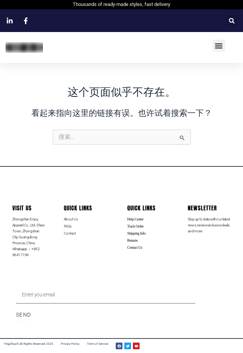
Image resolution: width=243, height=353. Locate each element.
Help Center (135, 219)
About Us (71, 219)
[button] (231, 20)
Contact (70, 233)
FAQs (68, 226)
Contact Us (134, 247)
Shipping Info (136, 233)
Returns (132, 240)
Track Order (135, 226)
